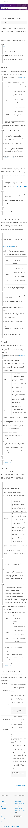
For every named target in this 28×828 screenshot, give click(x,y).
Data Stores (3, 803)
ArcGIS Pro (16, 799)
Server (2, 801)
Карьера (3, 816)
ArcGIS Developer (17, 805)
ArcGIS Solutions (17, 806)
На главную (3, 798)
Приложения (3, 806)
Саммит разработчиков (6, 821)
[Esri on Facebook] (17, 816)
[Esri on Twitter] (15, 816)
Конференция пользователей (7, 820)
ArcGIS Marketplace (18, 808)
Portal (2, 799)
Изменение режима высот (8, 60)
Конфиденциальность (20, 825)
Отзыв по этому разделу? (21, 785)
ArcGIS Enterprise (7, 1)
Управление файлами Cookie (6, 826)
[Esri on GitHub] (19, 816)
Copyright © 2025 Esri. (5, 825)
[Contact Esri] (20, 816)
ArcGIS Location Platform (19, 803)
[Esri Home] (16, 812)
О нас (2, 814)
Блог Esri (3, 818)
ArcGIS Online (17, 798)
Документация (4, 808)
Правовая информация (16, 826)
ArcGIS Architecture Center (19, 810)
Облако (2, 805)
